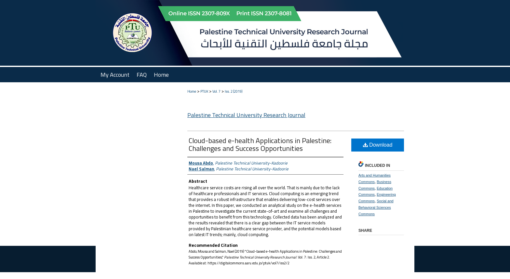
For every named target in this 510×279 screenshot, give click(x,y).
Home (191, 91)
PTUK (204, 91)
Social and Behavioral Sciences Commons (376, 207)
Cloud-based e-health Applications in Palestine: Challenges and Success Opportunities (260, 144)
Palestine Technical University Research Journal (246, 115)
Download (378, 145)
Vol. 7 (216, 91)
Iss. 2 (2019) (233, 91)
